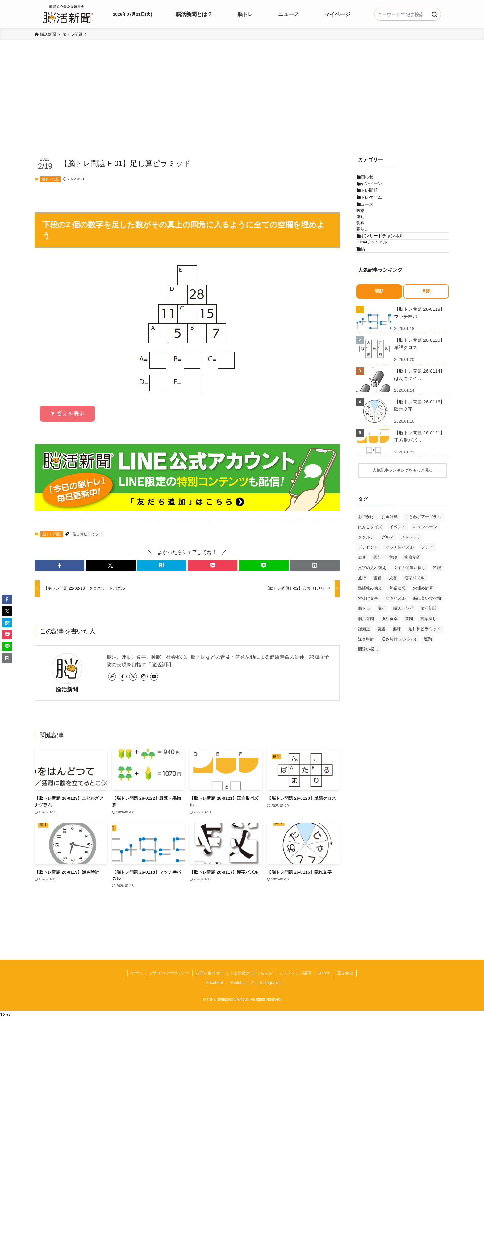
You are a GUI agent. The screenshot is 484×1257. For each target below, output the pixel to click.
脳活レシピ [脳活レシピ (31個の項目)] (403, 677)
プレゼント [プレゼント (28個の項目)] (368, 616)
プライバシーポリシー (169, 973)
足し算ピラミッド (87, 534)
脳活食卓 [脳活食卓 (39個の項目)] (390, 687)
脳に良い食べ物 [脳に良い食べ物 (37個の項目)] (427, 667)
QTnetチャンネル (380, 302)
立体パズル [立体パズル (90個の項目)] (396, 667)
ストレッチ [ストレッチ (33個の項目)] (411, 606)
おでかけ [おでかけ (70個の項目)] (366, 585)
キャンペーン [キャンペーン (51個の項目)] (425, 595)
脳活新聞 (67, 689)
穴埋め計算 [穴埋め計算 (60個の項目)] (423, 657)
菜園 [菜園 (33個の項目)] (409, 687)
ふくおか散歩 (238, 973)
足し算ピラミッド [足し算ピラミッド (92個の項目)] (424, 697)
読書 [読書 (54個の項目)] (382, 697)
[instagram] (144, 677)
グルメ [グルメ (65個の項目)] (388, 606)
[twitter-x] (133, 677)
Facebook (215, 982)
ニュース (370, 231)
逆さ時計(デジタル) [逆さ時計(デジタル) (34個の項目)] (399, 708)
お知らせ (370, 179)
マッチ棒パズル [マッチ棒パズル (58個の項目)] (400, 616)
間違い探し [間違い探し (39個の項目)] (368, 718)
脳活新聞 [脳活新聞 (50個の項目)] (428, 677)
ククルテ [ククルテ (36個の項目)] (366, 606)
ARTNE (324, 973)
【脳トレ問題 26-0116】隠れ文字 (419, 474)
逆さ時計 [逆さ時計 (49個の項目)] (366, 708)
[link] (112, 677)
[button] (59, 565)
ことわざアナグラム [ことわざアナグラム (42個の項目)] (423, 585)
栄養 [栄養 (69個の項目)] (393, 646)
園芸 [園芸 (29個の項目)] (377, 626)
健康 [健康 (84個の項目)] (362, 626)
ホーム (137, 973)
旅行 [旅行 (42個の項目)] (362, 646)
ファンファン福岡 (295, 973)
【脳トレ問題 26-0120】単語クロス (419, 412)
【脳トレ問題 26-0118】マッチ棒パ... (419, 381)
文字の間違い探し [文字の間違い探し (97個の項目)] (410, 636)
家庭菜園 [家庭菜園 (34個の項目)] (412, 626)
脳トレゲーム (375, 218)
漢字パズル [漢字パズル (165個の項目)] (414, 646)
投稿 (366, 314)
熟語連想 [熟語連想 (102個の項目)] (398, 657)
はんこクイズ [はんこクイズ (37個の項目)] (370, 595)
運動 (369, 255)
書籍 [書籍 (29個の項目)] (377, 646)
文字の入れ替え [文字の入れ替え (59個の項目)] (372, 636)
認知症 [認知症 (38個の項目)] (364, 697)
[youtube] (154, 677)
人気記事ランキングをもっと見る (405, 539)
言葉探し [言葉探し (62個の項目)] (428, 687)
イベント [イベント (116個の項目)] (398, 595)
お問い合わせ (208, 973)
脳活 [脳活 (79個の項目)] (382, 677)
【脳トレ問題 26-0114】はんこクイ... (419, 443)
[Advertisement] (242, 107)
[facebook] (123, 677)
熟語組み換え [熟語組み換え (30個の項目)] (370, 657)
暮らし (371, 278)
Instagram (269, 982)
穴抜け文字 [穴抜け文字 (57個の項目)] (368, 667)
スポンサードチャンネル (386, 290)
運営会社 (345, 973)
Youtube (237, 982)
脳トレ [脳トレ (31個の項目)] (364, 677)
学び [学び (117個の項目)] (393, 626)
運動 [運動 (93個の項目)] (428, 708)
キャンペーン (375, 192)
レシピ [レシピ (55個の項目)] (427, 616)
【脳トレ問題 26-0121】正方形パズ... (419, 505)
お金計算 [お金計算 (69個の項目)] (390, 585)
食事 (369, 266)
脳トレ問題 (50, 179)
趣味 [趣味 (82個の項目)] (397, 697)
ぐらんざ (265, 973)
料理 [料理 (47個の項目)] (437, 636)
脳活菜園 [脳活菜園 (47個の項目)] (366, 687)
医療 (369, 243)
